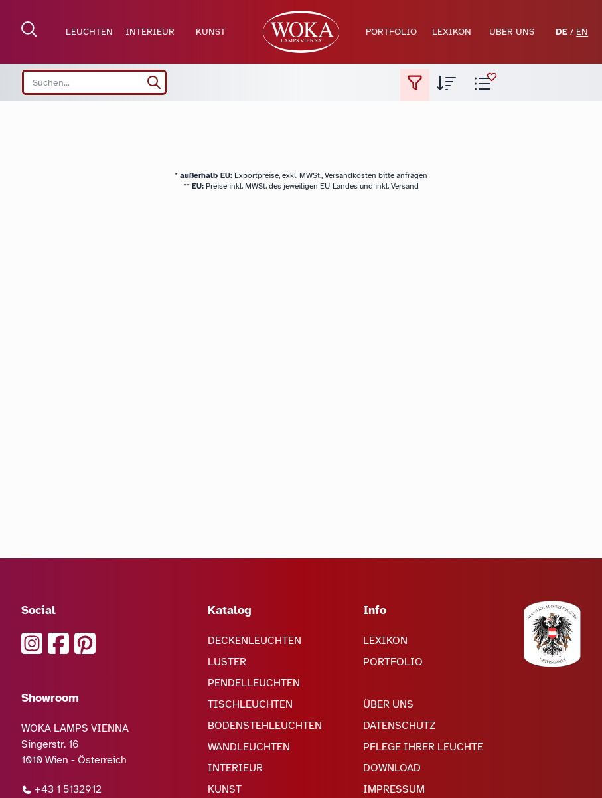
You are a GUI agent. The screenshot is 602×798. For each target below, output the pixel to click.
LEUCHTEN (89, 31)
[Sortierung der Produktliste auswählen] (446, 85)
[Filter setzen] (414, 85)
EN (582, 31)
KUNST (211, 31)
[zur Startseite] (301, 32)
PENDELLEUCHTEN (254, 683)
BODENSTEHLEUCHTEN (265, 725)
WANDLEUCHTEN (249, 747)
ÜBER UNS (511, 31)
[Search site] (94, 82)
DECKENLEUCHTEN (254, 640)
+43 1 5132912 (61, 789)
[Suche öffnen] (29, 29)
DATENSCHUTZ (399, 725)
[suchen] (154, 82)
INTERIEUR (150, 31)
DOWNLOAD (392, 768)
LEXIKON (451, 31)
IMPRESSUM (394, 789)
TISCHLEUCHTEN (250, 704)
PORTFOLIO (391, 31)
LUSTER (227, 662)
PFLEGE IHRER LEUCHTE (423, 747)
